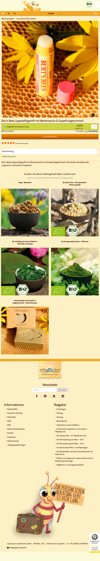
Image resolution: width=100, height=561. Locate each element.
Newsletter (11, 417)
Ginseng (60, 417)
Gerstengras (61, 409)
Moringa (60, 413)
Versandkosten (93, 131)
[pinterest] (54, 396)
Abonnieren (62, 390)
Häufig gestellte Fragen (16, 445)
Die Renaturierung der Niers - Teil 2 (70, 443)
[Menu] (9, 13)
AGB (9, 421)
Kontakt (10, 433)
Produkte (51, 13)
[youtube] (45, 396)
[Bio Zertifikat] (89, 4)
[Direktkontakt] (48, 505)
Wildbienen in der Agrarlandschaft (70, 465)
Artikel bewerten (9, 156)
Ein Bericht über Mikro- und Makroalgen (72, 447)
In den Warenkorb (50, 136)
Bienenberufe (62, 421)
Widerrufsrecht (13, 441)
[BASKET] (95, 13)
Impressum (11, 437)
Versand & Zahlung (14, 413)
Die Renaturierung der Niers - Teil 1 (70, 439)
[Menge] (94, 126)
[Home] (4, 13)
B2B (9, 425)
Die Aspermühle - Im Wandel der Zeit (71, 436)
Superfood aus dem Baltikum (68, 425)
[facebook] (37, 396)
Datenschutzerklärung (16, 429)
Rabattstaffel (12, 409)
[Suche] (14, 13)
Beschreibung (8, 151)
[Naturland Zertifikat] (96, 4)
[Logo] (50, 371)
